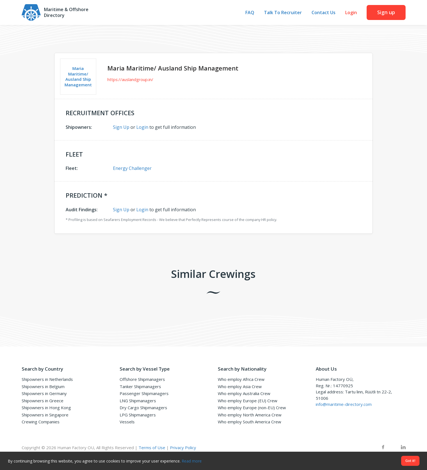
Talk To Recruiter (283, 13)
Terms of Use (152, 447)
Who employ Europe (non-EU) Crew (252, 407)
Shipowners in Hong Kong (46, 407)
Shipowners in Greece (42, 400)
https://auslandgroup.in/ (130, 79)
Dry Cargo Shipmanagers (143, 407)
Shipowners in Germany (44, 393)
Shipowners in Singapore (45, 415)
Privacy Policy (183, 447)
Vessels (127, 421)
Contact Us (323, 13)
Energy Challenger (132, 168)
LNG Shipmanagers (138, 400)
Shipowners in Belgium (43, 386)
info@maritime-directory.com (344, 404)
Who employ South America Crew (249, 421)
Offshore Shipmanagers (142, 379)
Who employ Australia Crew (244, 393)
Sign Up (121, 127)
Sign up (386, 12)
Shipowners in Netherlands (47, 379)
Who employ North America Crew (250, 415)
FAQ (249, 13)
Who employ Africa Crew (241, 379)
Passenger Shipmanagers (144, 393)
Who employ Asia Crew (240, 386)
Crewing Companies (41, 421)
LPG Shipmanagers (138, 415)
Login (351, 13)
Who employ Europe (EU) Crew (247, 400)
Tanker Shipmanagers (140, 386)
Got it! (410, 460)
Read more (192, 461)
